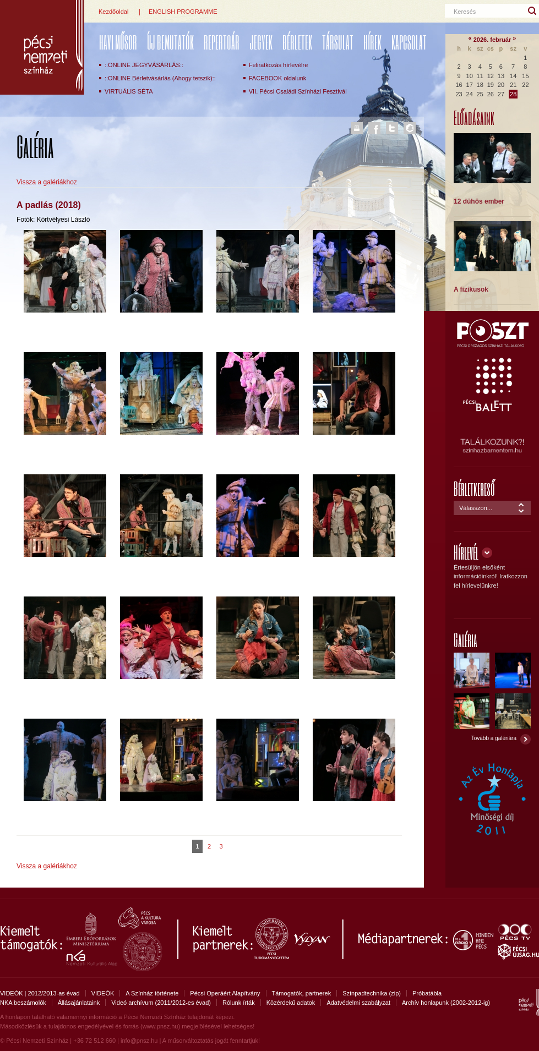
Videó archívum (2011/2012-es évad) (161, 1002)
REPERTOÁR (221, 42)
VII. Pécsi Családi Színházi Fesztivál (298, 91)
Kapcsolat (409, 42)
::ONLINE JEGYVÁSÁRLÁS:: (144, 65)
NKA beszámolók (23, 1002)
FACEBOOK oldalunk (278, 78)
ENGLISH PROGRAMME (183, 11)
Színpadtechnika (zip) (371, 993)
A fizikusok (471, 289)
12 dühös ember (479, 201)
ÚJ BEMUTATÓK (170, 42)
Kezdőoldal (113, 11)
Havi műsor (118, 42)
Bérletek (297, 42)
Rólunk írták (238, 1002)
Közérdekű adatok (290, 1002)
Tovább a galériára (493, 738)
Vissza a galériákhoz (47, 182)
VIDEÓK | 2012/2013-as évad (40, 993)
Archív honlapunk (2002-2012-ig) (446, 1002)
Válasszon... (475, 508)
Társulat (337, 42)
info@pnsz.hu (139, 1040)
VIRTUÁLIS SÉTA (129, 91)
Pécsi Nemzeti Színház (42, 47)
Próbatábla (427, 993)
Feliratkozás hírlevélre (278, 65)
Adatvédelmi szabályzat (358, 1002)
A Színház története (152, 993)
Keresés (465, 11)
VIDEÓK (103, 993)
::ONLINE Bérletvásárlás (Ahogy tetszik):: (160, 78)
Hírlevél (466, 552)
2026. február (492, 39)
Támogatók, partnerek (301, 993)
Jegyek (261, 42)
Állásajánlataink (79, 1002)
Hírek (372, 42)
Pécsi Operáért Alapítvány (225, 993)
